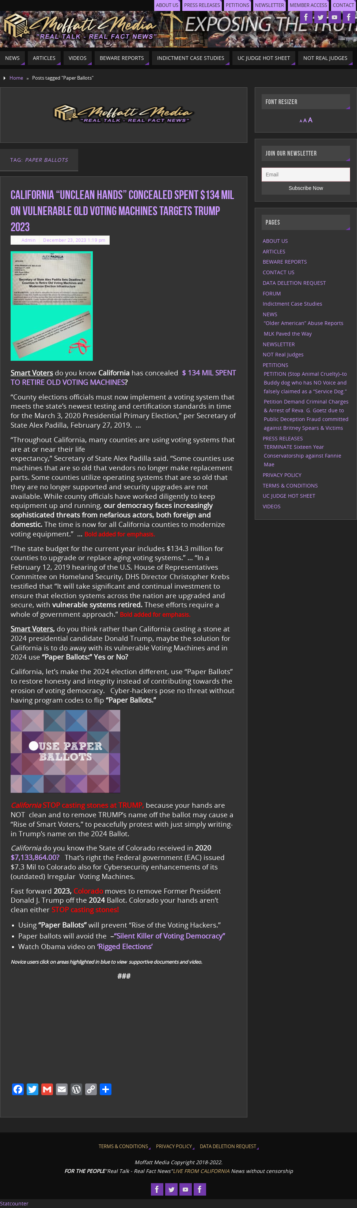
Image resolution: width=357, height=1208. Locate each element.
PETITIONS (237, 5)
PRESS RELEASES (202, 5)
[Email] (306, 174)
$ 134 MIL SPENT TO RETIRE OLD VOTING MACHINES (123, 377)
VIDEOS (272, 506)
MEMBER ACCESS (308, 5)
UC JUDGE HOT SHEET (289, 495)
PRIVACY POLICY (282, 474)
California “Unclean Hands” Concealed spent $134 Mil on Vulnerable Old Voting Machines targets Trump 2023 (122, 211)
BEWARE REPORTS (285, 261)
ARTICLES (274, 251)
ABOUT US (167, 5)
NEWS (270, 314)
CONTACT (343, 5)
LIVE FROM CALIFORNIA (201, 1170)
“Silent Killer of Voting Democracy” (169, 935)
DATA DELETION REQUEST (294, 282)
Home (16, 78)
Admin (29, 240)
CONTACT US (279, 272)
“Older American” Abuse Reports (303, 323)
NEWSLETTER (269, 5)
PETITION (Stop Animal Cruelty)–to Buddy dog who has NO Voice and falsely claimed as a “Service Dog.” (305, 382)
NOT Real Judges (283, 354)
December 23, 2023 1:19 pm (74, 240)
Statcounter (14, 1203)
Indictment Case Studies (292, 303)
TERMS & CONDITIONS (290, 485)
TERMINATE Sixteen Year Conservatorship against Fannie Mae (302, 455)
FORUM (272, 293)
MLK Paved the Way (288, 333)
